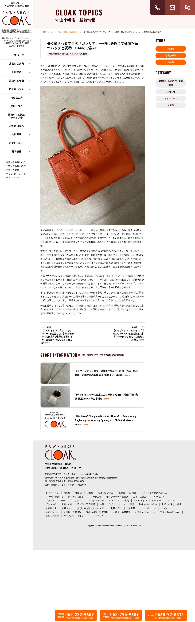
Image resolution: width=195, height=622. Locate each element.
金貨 (126, 500)
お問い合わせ (16, 143)
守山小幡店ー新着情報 (68, 32)
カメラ (121, 504)
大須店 (170, 48)
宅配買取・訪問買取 (128, 492)
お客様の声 (16, 98)
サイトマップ (12, 178)
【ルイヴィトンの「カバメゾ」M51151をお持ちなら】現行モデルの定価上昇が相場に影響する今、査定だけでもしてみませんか (57, 336)
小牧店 (170, 62)
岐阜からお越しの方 (16, 162)
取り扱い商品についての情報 (171, 83)
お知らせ (170, 91)
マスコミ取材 (12, 170)
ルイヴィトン (140, 500)
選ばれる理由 (16, 81)
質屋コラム (16, 106)
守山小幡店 (170, 55)
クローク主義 (95, 496)
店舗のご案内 (16, 63)
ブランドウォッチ (95, 500)
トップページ (16, 55)
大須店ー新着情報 (72, 512)
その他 (170, 105)
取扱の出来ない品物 (171, 504)
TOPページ (47, 32)
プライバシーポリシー (17, 174)
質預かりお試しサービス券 (16, 116)
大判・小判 (66, 504)
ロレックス (75, 500)
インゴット (114, 500)
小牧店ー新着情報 (122, 512)
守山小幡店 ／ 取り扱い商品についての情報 (68, 54)
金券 (102, 504)
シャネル (156, 500)
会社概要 (16, 134)
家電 (132, 504)
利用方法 (16, 72)
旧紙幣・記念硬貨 (86, 504)
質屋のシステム (106, 492)
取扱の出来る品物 (148, 504)
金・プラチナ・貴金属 (117, 496)
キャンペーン (170, 98)
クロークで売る (75, 496)
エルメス (170, 500)
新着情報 (16, 151)
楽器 (111, 504)
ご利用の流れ (16, 126)
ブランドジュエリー (55, 500)
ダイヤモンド (158, 496)
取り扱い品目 (16, 89)
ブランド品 (51, 504)
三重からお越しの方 (16, 166)
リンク (164, 508)
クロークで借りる (54, 496)
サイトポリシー (148, 508)
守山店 (78, 492)
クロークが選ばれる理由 (155, 492)
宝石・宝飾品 (139, 496)
